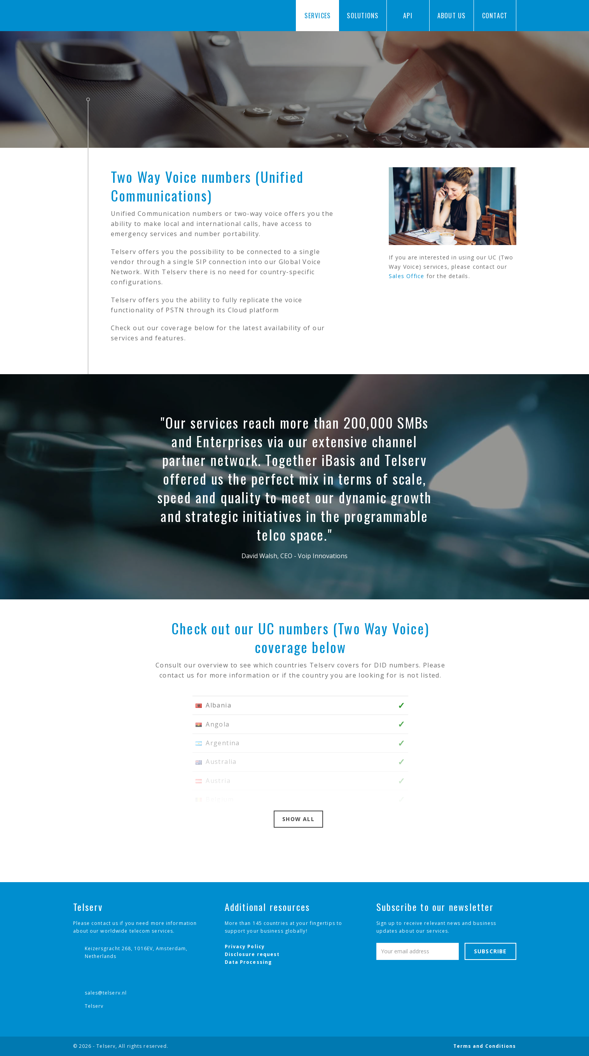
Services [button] (317, 18)
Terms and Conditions (484, 1046)
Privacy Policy (245, 946)
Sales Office (406, 276)
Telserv (94, 1006)
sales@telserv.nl (106, 992)
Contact (495, 15)
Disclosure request (252, 954)
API (407, 15)
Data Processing (248, 962)
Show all (298, 819)
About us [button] (451, 18)
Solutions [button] (362, 18)
